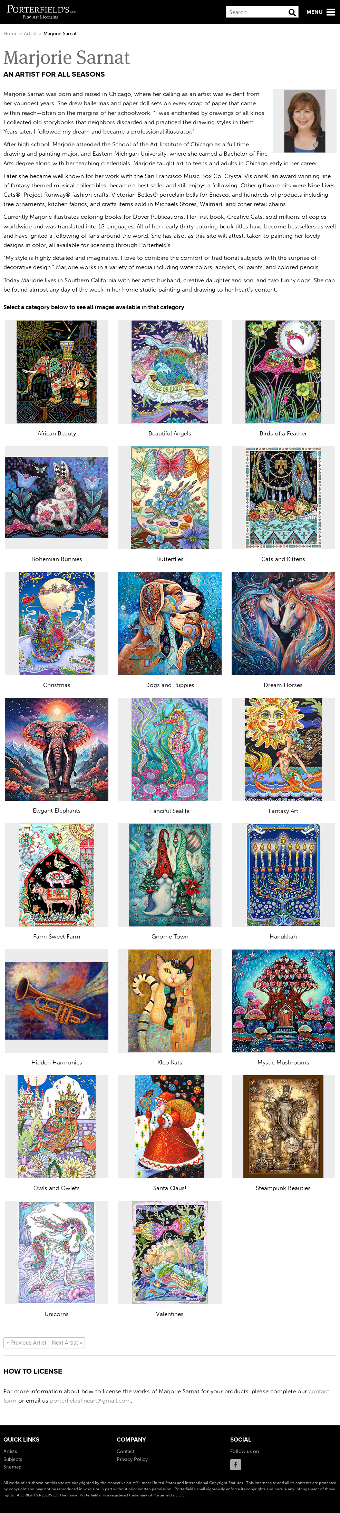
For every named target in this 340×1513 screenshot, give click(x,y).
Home (10, 34)
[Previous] (26, 1342)
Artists (30, 34)
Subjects (12, 1459)
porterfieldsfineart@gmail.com (90, 1400)
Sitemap (12, 1467)
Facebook (235, 1464)
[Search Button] (292, 12)
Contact (126, 1451)
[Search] (262, 12)
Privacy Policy (132, 1459)
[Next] (67, 1342)
